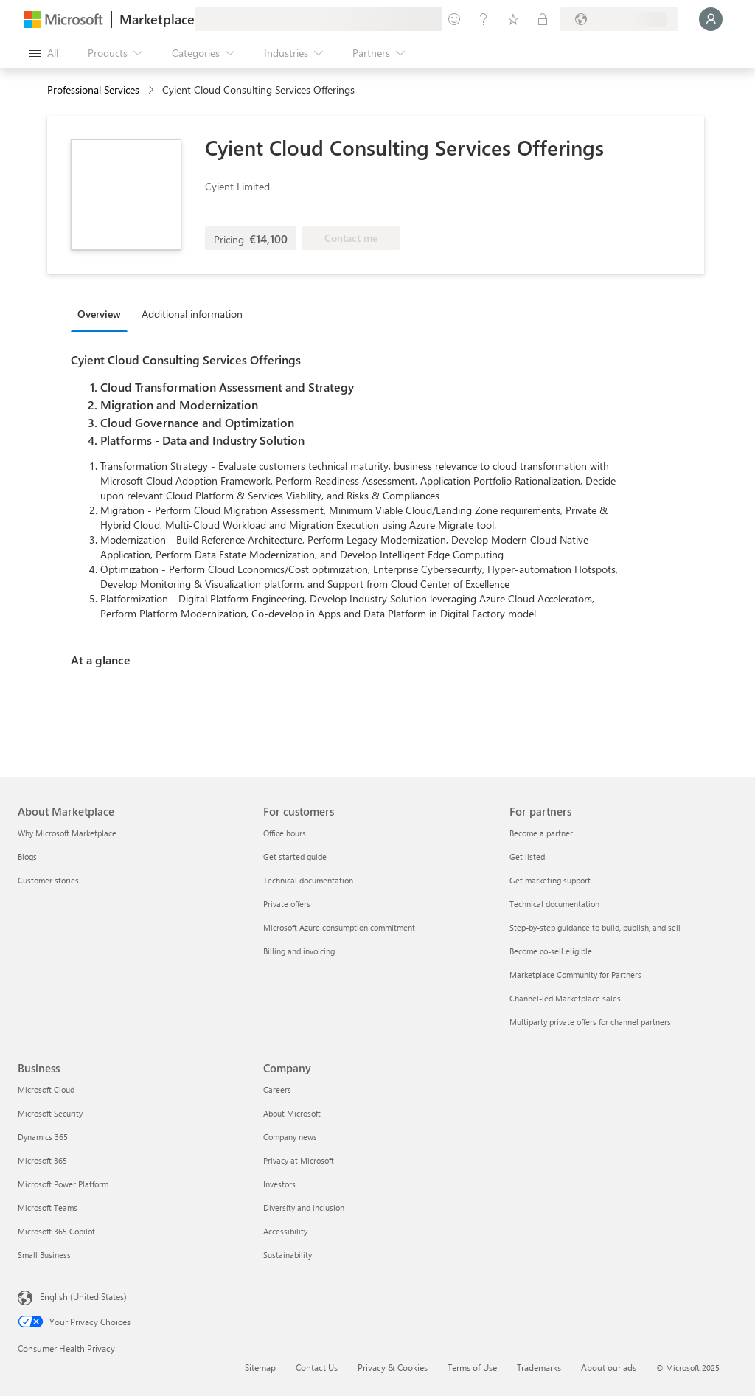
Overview (99, 314)
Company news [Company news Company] (290, 1136)
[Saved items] (513, 19)
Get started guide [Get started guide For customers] (295, 856)
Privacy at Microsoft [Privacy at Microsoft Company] (298, 1160)
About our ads (608, 1367)
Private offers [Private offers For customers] (286, 903)
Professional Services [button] (93, 90)
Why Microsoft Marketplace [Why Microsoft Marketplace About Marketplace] (67, 832)
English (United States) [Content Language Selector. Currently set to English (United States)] (83, 1296)
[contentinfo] (152, 90)
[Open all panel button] (44, 53)
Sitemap (260, 1367)
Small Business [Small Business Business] (44, 1254)
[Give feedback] (454, 19)
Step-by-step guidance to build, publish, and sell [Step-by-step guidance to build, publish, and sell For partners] (595, 927)
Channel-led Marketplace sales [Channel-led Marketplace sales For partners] (565, 998)
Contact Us (317, 1367)
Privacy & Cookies (393, 1367)
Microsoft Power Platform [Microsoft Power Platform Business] (63, 1184)
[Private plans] (542, 19)
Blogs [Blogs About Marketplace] (27, 856)
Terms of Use (472, 1367)
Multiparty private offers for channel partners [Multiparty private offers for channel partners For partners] (590, 1021)
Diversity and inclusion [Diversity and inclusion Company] (303, 1207)
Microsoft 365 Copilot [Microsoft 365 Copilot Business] (56, 1231)
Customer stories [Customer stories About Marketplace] (48, 880)
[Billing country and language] (619, 19)
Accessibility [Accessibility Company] (285, 1231)
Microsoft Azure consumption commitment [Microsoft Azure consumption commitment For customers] (339, 927)
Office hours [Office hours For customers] (284, 832)
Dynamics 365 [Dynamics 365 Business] (43, 1136)
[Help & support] (483, 19)
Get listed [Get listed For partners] (527, 856)
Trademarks (539, 1367)
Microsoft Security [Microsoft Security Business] (50, 1113)
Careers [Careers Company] (277, 1089)
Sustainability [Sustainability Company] (287, 1254)
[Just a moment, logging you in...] (710, 19)
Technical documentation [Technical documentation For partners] (554, 903)
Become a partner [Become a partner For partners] (541, 832)
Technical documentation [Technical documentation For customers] (308, 880)
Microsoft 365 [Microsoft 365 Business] (42, 1160)
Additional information (192, 314)
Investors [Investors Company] (279, 1184)
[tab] (103, 313)
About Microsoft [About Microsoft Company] (292, 1113)
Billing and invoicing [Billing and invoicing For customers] (299, 950)
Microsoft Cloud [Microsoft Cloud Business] (46, 1089)
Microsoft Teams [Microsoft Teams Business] (47, 1207)
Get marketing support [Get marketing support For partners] (550, 880)
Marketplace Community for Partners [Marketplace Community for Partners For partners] (575, 974)
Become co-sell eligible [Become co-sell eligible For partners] (550, 950)
